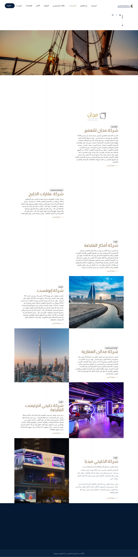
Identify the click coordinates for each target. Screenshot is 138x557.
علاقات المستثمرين (59, 6)
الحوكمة (46, 6)
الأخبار (38, 6)
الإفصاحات (28, 6)
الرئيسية (94, 6)
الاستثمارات (72, 6)
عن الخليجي (83, 6)
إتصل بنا (19, 6)
